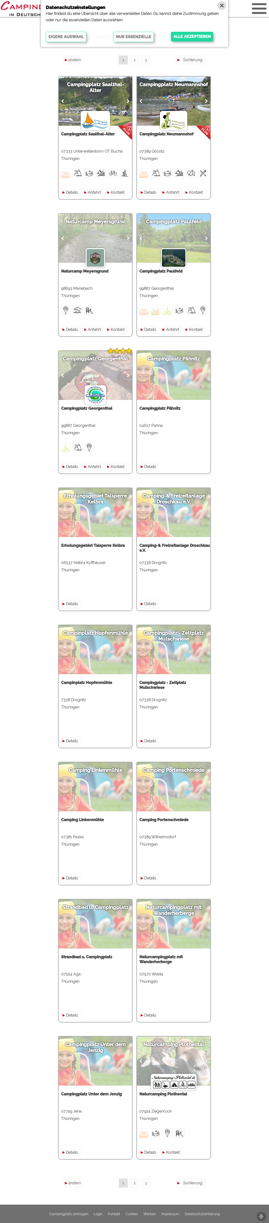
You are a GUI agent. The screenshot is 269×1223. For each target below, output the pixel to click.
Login (98, 1214)
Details (72, 192)
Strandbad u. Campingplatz (95, 907)
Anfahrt (94, 192)
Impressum (170, 1214)
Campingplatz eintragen (68, 1214)
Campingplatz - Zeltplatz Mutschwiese (174, 636)
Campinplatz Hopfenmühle (95, 633)
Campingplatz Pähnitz (173, 359)
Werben (149, 1214)
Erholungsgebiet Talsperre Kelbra (95, 499)
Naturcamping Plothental (173, 1044)
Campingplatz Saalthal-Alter (95, 87)
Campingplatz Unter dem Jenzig (95, 1047)
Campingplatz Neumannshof (173, 84)
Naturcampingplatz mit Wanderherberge (174, 910)
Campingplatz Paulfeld (174, 222)
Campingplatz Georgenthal (95, 359)
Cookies (131, 1214)
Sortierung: (193, 60)
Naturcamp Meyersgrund (95, 222)
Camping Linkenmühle (95, 770)
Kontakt (117, 192)
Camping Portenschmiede (173, 770)
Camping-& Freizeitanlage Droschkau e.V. (174, 499)
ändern (73, 60)
